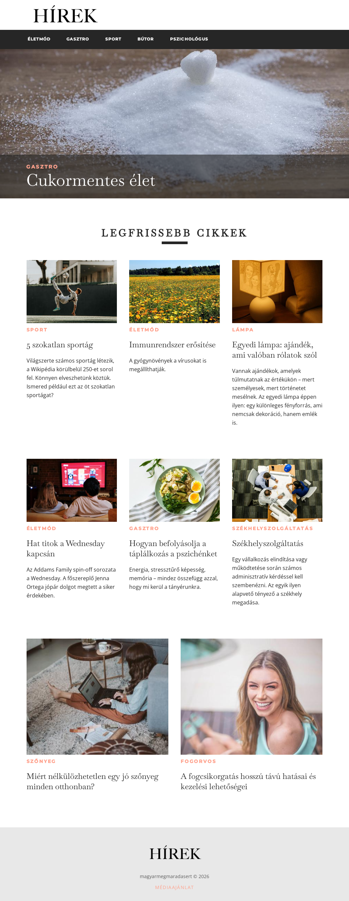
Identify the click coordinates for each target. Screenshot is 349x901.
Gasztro (42, 167)
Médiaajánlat (174, 887)
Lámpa (243, 330)
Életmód (144, 330)
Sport (37, 330)
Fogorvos (198, 761)
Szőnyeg (41, 761)
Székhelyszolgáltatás (272, 528)
